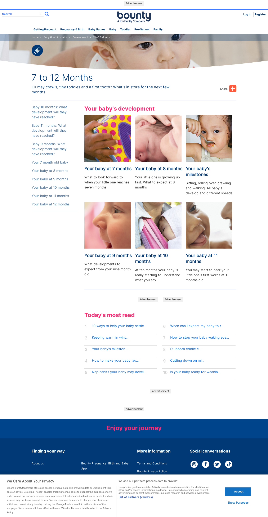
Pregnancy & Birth (72, 29)
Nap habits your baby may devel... (119, 372)
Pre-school (141, 29)
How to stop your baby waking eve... (199, 337)
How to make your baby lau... (115, 360)
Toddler (125, 29)
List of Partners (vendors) (136, 501)
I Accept (238, 495)
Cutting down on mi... (187, 360)
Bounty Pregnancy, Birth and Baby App (105, 466)
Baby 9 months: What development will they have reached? (49, 149)
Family (158, 29)
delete (40, 14)
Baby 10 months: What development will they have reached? (49, 112)
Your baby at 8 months (50, 171)
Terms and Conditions (152, 463)
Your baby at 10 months (51, 188)
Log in (247, 14)
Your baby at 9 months (50, 179)
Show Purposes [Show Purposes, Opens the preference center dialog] (238, 506)
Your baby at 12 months (51, 204)
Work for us (39, 476)
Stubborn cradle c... (185, 349)
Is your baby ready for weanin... (195, 372)
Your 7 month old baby (50, 162)
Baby (112, 29)
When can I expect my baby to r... (196, 326)
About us (38, 463)
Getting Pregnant (45, 29)
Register (260, 14)
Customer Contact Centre (98, 476)
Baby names (96, 29)
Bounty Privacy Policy (152, 471)
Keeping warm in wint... (110, 337)
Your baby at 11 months (50, 196)
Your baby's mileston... (110, 349)
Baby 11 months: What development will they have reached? (49, 131)
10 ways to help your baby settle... (119, 326)
